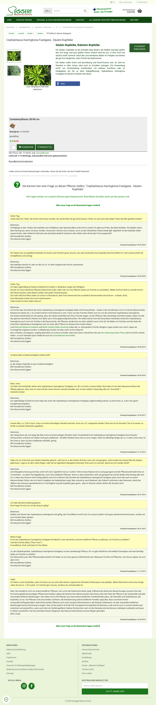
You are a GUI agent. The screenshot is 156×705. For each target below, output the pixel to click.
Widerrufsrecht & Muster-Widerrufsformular (25, 669)
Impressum (11, 657)
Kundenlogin (125, 2)
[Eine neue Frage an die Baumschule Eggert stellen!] (78, 205)
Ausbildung (86, 657)
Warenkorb (26, 147)
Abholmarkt (87, 653)
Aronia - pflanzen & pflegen (93, 665)
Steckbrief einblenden (139, 47)
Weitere (134, 20)
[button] (68, 83)
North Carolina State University (56, 327)
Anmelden (73, 175)
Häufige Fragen (24, 20)
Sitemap (10, 673)
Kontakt (80, 20)
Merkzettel (142, 2)
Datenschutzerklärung (15, 649)
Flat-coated (87, 673)
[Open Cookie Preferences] (6, 699)
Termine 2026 (88, 669)
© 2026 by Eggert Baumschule (78, 701)
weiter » (30, 33)
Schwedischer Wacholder (64, 335)
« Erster (11, 33)
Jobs (9, 20)
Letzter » (40, 33)
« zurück (20, 33)
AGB (8, 653)
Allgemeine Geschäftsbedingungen (107, 20)
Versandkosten (42, 153)
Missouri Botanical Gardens (26, 327)
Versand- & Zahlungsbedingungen (53, 20)
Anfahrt (85, 661)
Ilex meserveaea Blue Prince (113, 333)
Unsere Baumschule (90, 649)
